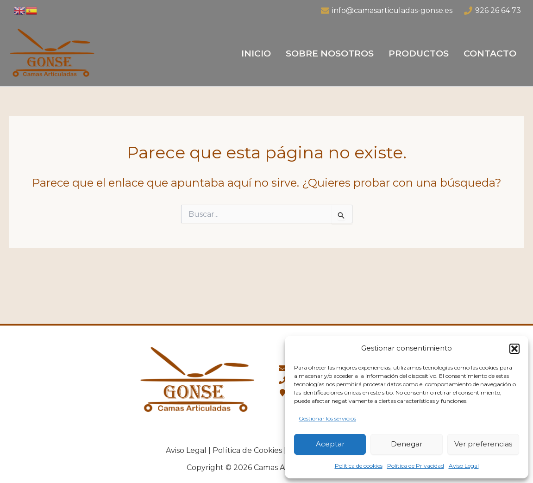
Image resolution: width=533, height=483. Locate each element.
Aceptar (330, 443)
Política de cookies (359, 465)
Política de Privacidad (415, 465)
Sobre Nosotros (330, 53)
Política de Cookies (247, 450)
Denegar (406, 443)
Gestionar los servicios (327, 418)
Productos (419, 53)
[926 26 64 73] (492, 10)
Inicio (256, 53)
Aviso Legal (464, 465)
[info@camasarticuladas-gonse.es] (386, 10)
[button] (514, 348)
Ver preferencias (483, 443)
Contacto (490, 53)
